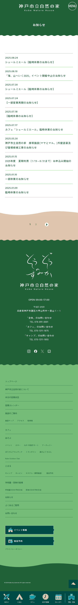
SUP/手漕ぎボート (31, 445)
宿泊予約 (49, 473)
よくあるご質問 (12, 505)
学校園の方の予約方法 (13, 490)
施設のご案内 (11, 413)
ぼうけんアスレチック (13, 452)
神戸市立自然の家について (17, 389)
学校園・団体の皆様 (14, 482)
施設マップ (9, 420)
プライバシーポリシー (13, 549)
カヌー (18, 445)
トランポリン (31, 452)
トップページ (11, 381)
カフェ (8, 429)
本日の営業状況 (12, 397)
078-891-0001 (41, 321)
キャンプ (8, 473)
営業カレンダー (12, 405)
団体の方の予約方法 (33, 490)
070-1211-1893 (41, 339)
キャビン (18, 473)
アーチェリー (47, 445)
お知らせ (9, 497)
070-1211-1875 (41, 330)
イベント (8, 445)
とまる (8, 465)
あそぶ (8, 437)
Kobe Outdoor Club (12, 458)
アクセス (20, 420)
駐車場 (30, 420)
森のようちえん (46, 452)
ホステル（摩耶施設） (34, 473)
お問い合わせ (11, 513)
